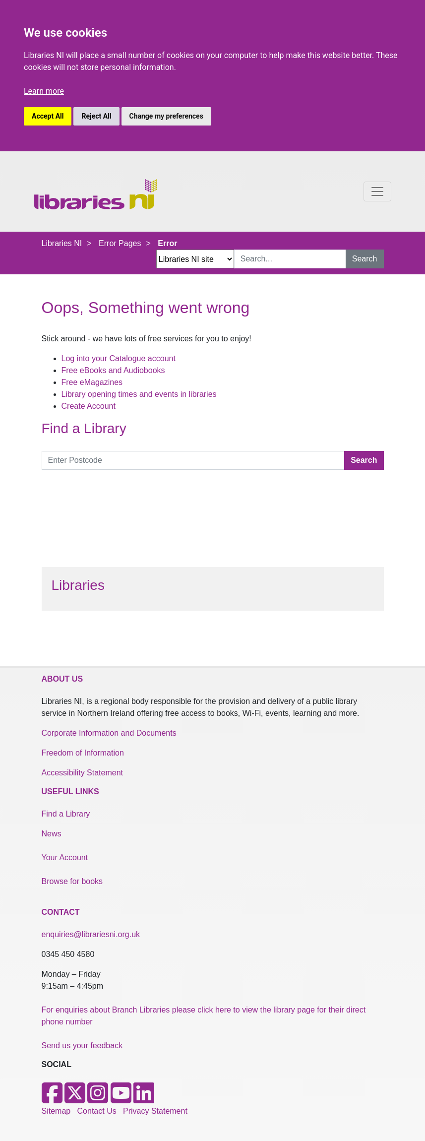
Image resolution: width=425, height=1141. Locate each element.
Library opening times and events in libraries (139, 394)
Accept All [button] (47, 116)
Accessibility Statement (82, 772)
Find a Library (66, 814)
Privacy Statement (155, 1111)
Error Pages (120, 243)
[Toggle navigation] (377, 191)
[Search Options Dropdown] (195, 259)
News (51, 833)
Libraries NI (62, 243)
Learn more (44, 91)
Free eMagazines (92, 382)
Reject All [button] (96, 116)
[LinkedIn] (143, 1099)
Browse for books (72, 881)
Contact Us (97, 1111)
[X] (74, 1099)
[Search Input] (290, 259)
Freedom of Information (83, 753)
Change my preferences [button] (166, 116)
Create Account (88, 406)
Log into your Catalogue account (118, 358)
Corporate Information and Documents (109, 733)
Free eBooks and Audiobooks (113, 370)
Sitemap (56, 1111)
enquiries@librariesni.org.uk (91, 934)
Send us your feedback (82, 1045)
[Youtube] (121, 1099)
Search (364, 258)
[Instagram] (97, 1099)
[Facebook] (52, 1099)
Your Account (65, 857)
